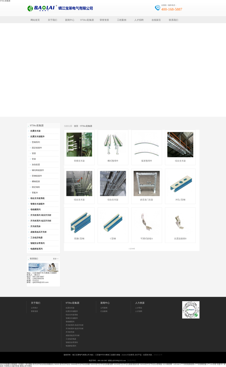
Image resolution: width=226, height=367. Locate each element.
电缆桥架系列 (36, 249)
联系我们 (173, 20)
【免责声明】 (131, 361)
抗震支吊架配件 (37, 136)
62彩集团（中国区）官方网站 (21, 364)
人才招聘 (139, 20)
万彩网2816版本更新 (11, 366)
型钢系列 (36, 142)
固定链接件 (37, 148)
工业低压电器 (36, 238)
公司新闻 (103, 308)
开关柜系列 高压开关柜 (40, 215)
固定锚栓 (36, 187)
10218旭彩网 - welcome (171, 364)
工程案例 (121, 20)
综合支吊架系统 (37, 198)
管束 (34, 159)
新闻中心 (69, 20)
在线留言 (156, 20)
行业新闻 (103, 311)
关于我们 (52, 20)
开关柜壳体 (35, 226)
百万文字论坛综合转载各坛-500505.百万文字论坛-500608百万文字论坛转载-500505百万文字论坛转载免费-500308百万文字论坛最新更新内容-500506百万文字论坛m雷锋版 (97, 364)
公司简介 (34, 308)
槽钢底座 (36, 181)
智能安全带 (158, 355)
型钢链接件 (37, 176)
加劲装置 (36, 165)
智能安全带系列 (37, 243)
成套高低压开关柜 (38, 232)
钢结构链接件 (38, 170)
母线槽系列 (35, 209)
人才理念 (138, 308)
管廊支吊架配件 (37, 204)
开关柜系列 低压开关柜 (40, 221)
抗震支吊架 (35, 131)
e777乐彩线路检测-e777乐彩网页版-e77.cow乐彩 (198, 364)
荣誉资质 (104, 20)
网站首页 (35, 20)
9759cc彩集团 (87, 20)
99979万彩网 (5, 364)
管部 (34, 153)
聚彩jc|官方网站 (26, 366)
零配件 (35, 193)
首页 (76, 126)
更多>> (56, 259)
